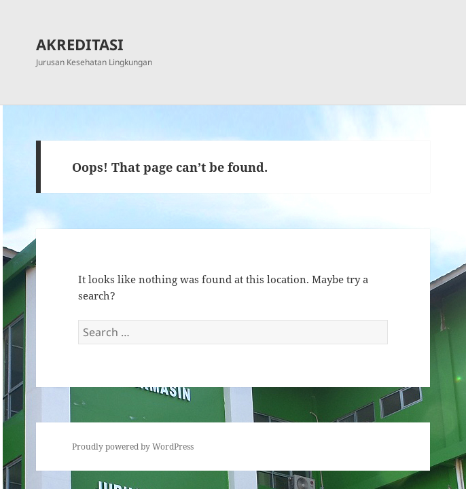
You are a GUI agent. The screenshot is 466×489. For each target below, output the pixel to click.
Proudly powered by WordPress (133, 446)
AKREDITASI (80, 44)
